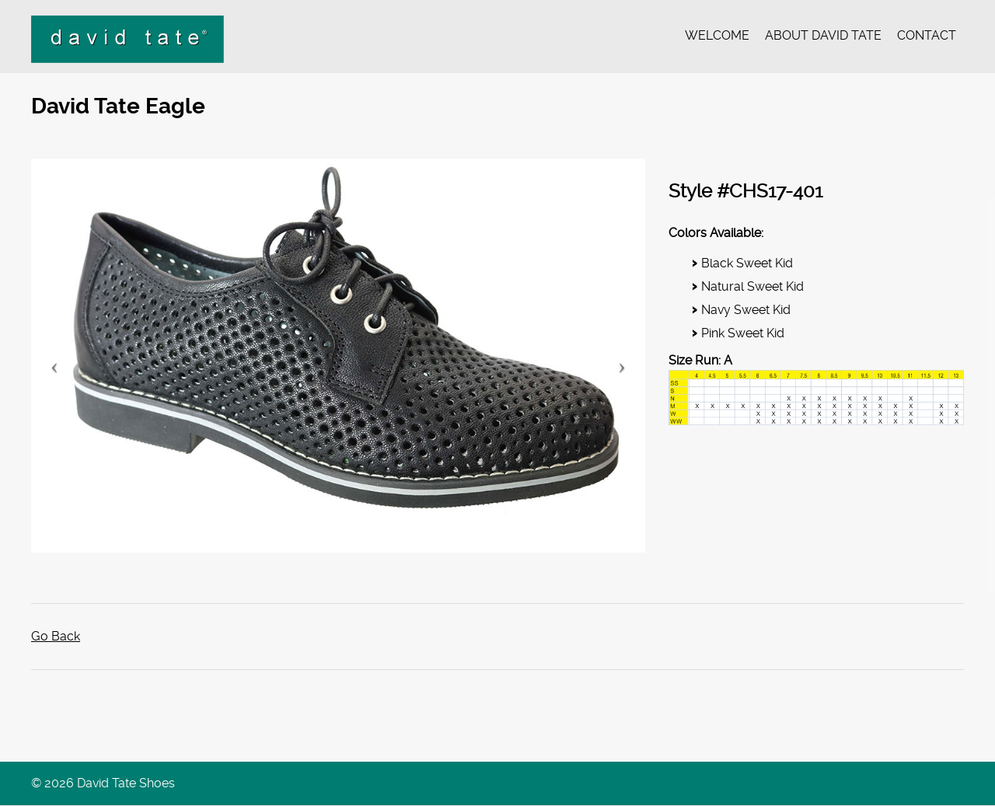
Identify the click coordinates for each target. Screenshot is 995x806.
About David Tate (823, 35)
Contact (926, 35)
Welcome (717, 35)
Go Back (55, 637)
